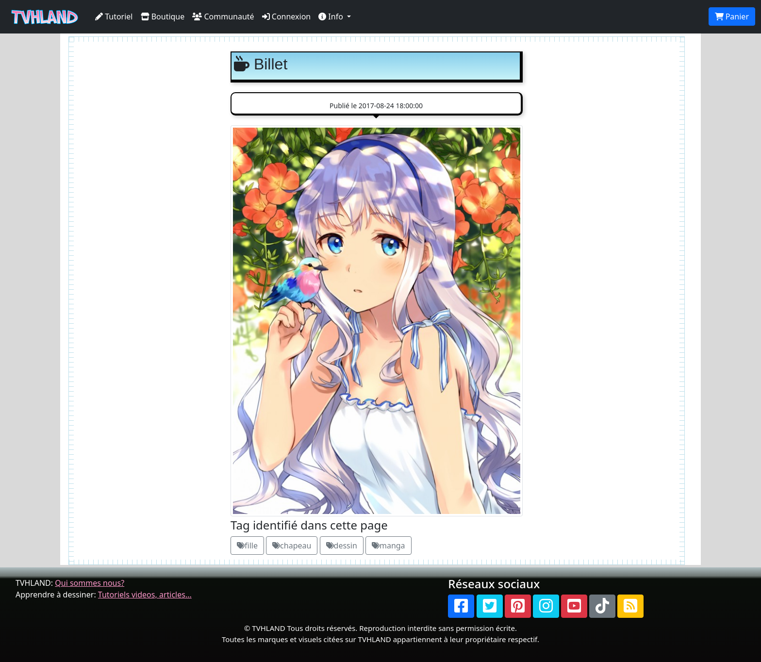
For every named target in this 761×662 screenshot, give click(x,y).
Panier (732, 16)
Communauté (223, 16)
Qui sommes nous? (89, 583)
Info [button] (331, 16)
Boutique (163, 16)
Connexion (286, 16)
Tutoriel (114, 16)
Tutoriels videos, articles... (145, 594)
